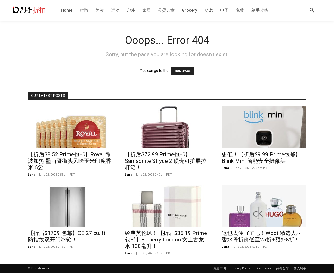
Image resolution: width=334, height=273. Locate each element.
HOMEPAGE (182, 71)
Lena (31, 174)
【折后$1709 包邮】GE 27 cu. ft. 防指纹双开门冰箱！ (67, 236)
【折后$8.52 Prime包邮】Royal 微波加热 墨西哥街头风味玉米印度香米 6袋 (69, 161)
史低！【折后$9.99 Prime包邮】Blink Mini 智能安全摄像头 (261, 157)
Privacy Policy (241, 268)
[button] (311, 10)
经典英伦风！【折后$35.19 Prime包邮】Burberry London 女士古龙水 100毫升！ (166, 239)
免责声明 (219, 268)
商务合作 (282, 268)
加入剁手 (300, 268)
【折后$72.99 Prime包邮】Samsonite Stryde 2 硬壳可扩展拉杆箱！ (165, 161)
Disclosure (263, 268)
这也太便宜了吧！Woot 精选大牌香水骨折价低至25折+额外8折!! (262, 236)
